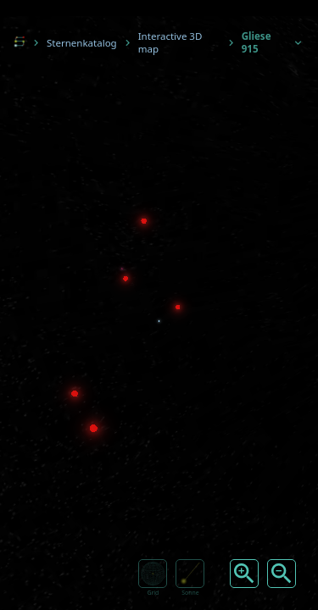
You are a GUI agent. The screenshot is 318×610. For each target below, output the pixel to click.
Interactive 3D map (170, 42)
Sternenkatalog (82, 42)
